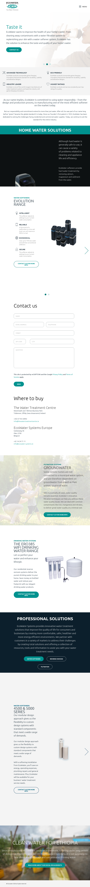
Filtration (45, 667)
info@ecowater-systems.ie (23, 444)
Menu (84, 6)
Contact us (13, 50)
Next (85, 250)
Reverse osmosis (56, 659)
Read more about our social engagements (45, 865)
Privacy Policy (58, 374)
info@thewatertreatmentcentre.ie (26, 421)
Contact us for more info (26, 264)
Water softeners (33, 659)
